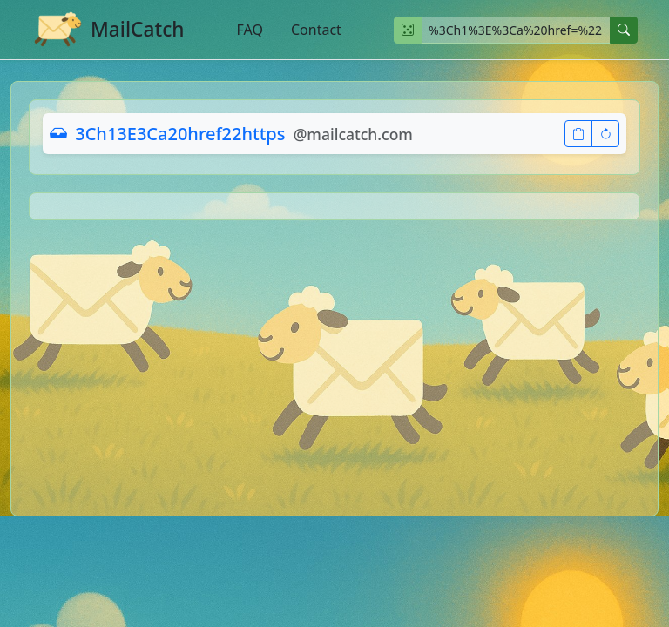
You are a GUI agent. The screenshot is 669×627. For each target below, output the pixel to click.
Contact (316, 29)
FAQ (250, 29)
